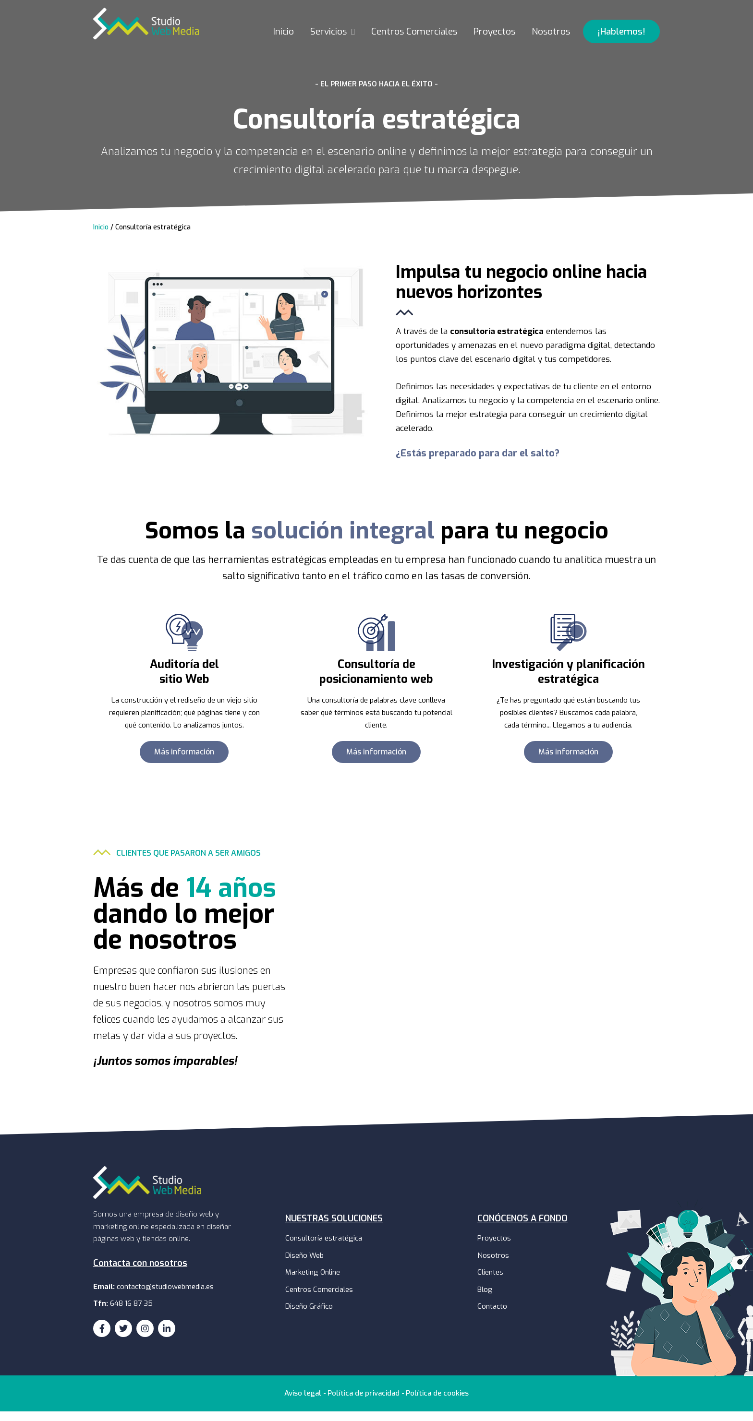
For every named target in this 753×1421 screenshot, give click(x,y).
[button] (621, 41)
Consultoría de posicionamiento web (376, 681)
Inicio (101, 236)
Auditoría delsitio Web (184, 681)
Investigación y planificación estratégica (568, 681)
